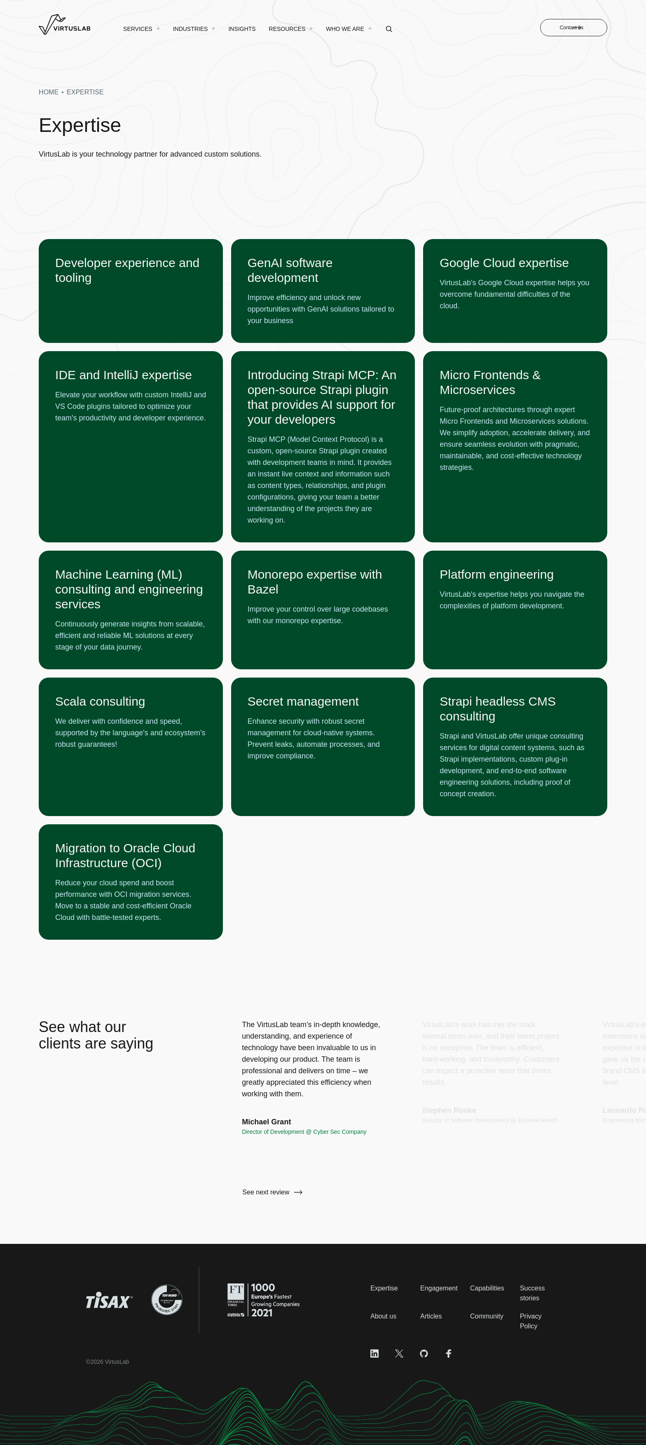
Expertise (384, 1288)
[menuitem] (141, 28)
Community (486, 1316)
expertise (85, 92)
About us (383, 1316)
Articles (431, 1316)
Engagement (439, 1288)
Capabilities (487, 1288)
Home (49, 92)
